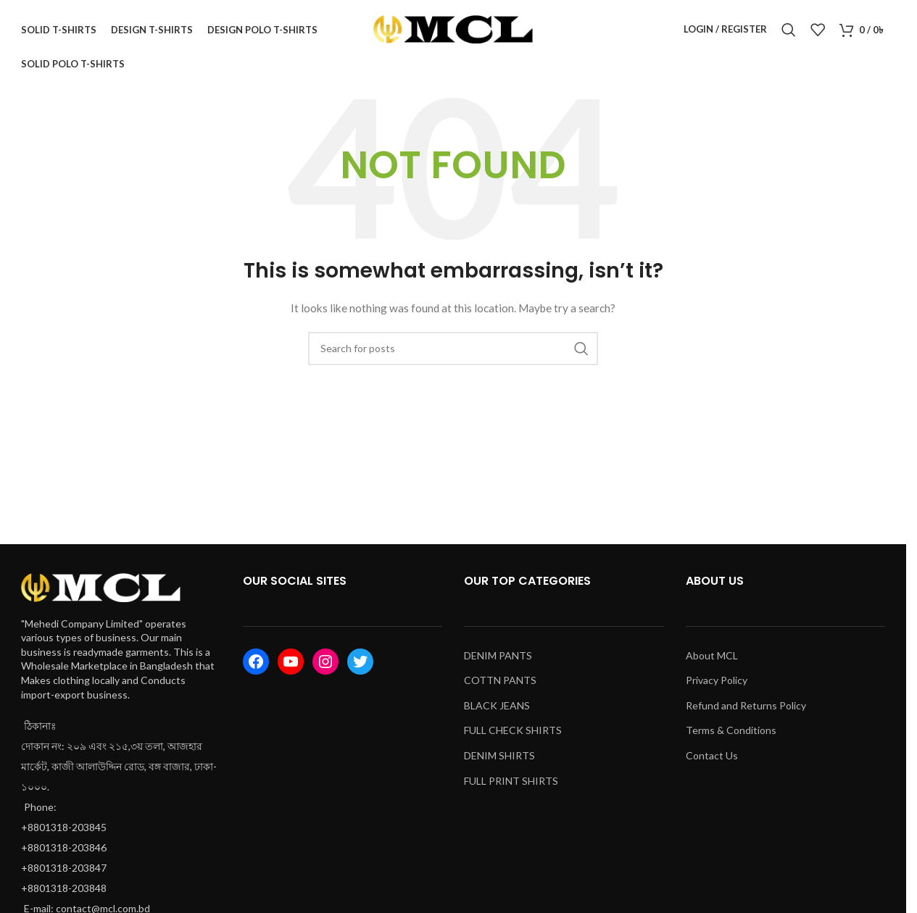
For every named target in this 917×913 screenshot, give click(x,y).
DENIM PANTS (498, 661)
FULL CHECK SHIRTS (513, 736)
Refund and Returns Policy (746, 712)
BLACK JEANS (497, 712)
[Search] (788, 32)
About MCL (712, 661)
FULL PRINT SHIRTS (511, 786)
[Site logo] (453, 31)
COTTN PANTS (500, 686)
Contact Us (712, 762)
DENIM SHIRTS (499, 762)
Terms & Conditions (731, 736)
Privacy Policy (716, 686)
